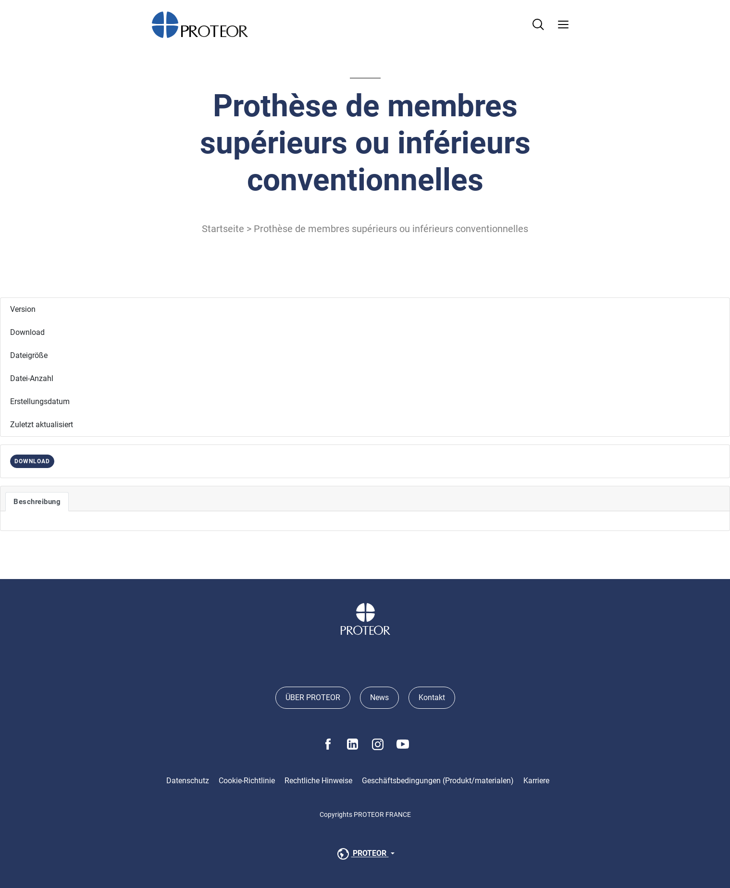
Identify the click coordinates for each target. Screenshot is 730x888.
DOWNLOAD (32, 461)
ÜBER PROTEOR (312, 697)
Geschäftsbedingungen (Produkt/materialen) (438, 780)
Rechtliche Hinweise (318, 780)
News (379, 697)
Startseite (223, 228)
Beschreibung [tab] (37, 501)
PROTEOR (361, 854)
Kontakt (432, 697)
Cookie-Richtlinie (247, 780)
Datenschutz (187, 780)
